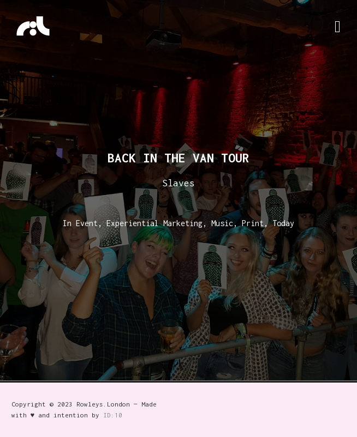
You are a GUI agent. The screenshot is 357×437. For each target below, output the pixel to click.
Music (222, 223)
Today (283, 223)
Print (253, 223)
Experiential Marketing (154, 223)
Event (87, 223)
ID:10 (112, 414)
